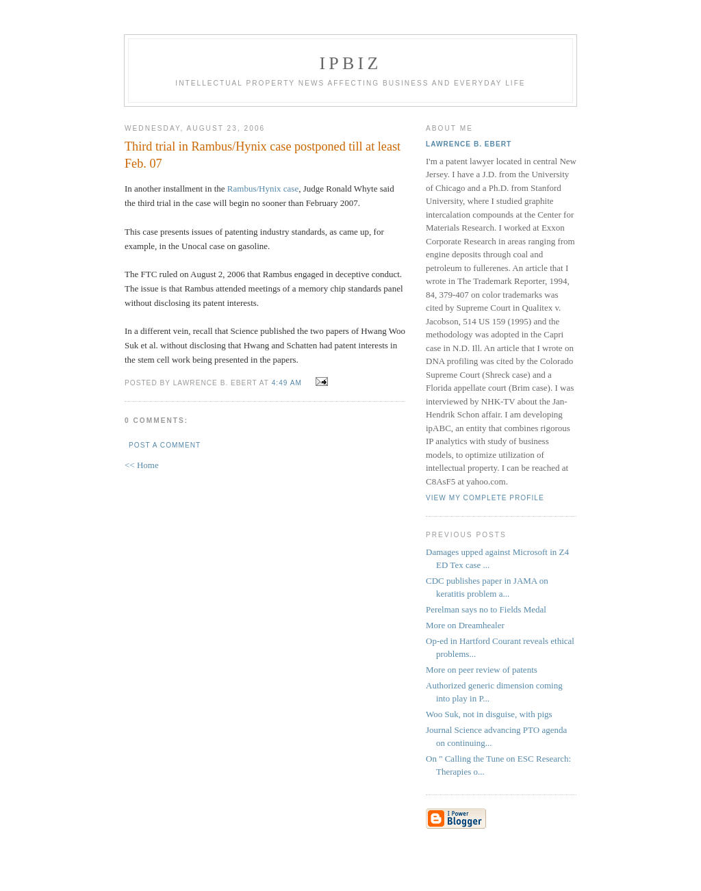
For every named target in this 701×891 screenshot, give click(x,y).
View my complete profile (485, 498)
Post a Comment (165, 445)
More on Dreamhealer (465, 625)
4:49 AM (287, 383)
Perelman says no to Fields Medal (486, 609)
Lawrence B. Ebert (468, 144)
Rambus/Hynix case (262, 188)
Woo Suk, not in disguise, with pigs (489, 714)
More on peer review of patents (481, 669)
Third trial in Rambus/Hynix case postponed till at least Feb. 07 (262, 155)
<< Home (142, 465)
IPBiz (351, 63)
